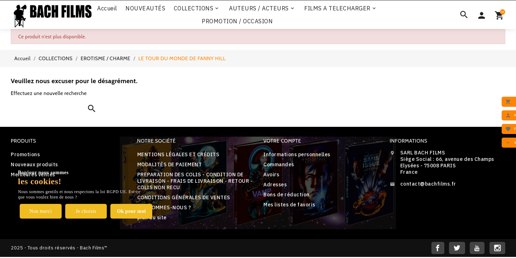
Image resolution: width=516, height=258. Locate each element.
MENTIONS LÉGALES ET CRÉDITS (178, 154)
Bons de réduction (286, 194)
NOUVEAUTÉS (145, 8)
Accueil (107, 8)
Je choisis (86, 211)
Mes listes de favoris (289, 204)
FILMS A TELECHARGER (340, 8)
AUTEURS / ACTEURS (262, 8)
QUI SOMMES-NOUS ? (164, 207)
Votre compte (282, 141)
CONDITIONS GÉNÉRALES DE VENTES (183, 197)
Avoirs (271, 174)
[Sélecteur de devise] (482, 15)
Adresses (275, 184)
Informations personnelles (296, 154)
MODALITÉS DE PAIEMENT (169, 164)
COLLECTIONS (197, 8)
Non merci (40, 211)
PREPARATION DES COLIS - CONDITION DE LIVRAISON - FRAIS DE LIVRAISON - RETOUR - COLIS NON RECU (195, 181)
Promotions (25, 154)
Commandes (278, 164)
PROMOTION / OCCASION (237, 21)
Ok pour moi (131, 211)
